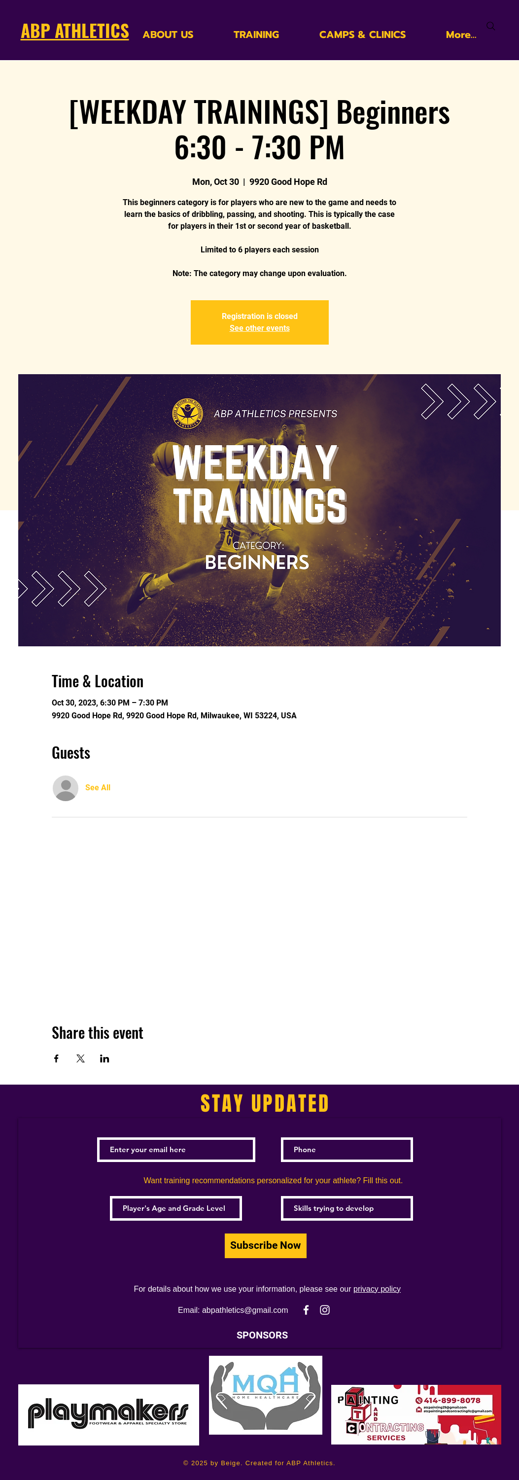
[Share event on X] (80, 1058)
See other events (260, 328)
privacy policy (377, 1289)
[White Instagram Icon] (324, 1310)
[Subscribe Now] (266, 1245)
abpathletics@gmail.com (245, 1310)
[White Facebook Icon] (306, 1310)
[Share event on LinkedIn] (104, 1058)
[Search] (491, 26)
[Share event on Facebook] (56, 1058)
